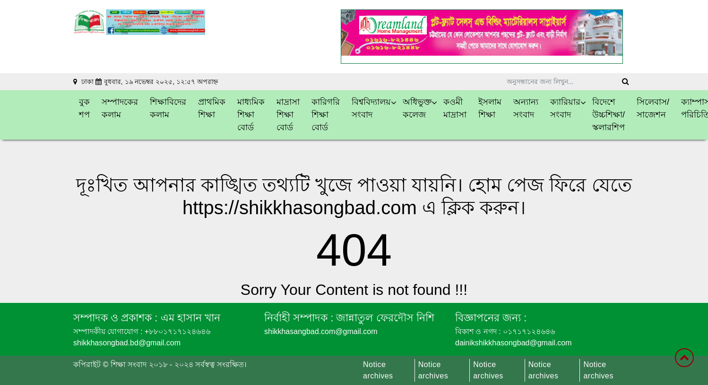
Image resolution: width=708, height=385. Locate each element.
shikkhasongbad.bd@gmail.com (127, 343)
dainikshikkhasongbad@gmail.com (513, 343)
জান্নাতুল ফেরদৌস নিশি (383, 318)
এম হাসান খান (188, 318)
